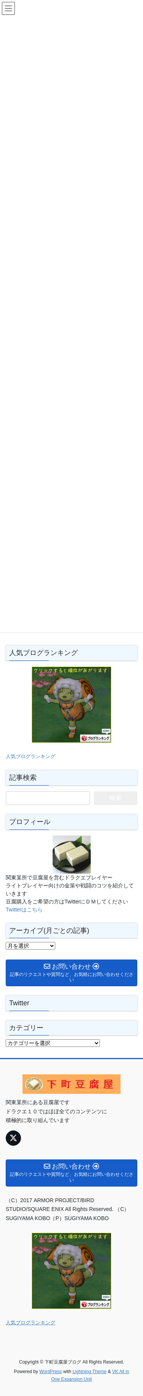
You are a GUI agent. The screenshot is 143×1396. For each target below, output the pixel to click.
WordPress (50, 1371)
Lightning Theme (89, 1371)
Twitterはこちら (24, 910)
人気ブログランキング (30, 756)
